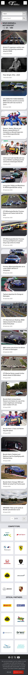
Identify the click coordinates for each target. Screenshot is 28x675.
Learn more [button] (21, 668)
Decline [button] (9, 672)
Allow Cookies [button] (18, 672)
